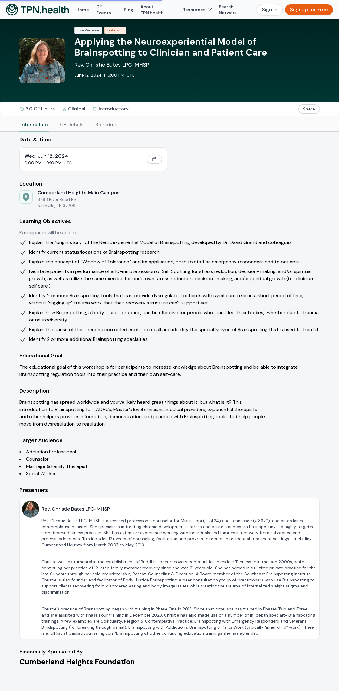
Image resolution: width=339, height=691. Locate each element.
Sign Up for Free (309, 9)
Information (34, 124)
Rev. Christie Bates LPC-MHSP (111, 64)
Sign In (270, 9)
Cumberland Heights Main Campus (79, 192)
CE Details (71, 124)
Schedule (106, 124)
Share (309, 109)
